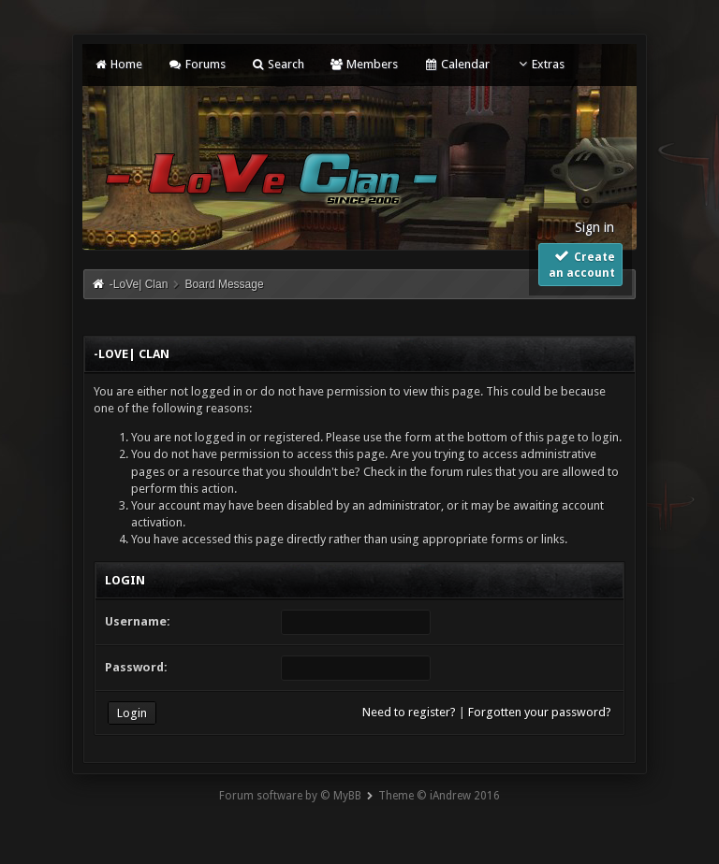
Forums (196, 64)
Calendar (456, 64)
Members (364, 64)
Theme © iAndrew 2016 (439, 795)
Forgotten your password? (539, 712)
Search (277, 64)
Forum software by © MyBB (290, 795)
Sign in (594, 227)
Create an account (582, 264)
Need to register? (409, 712)
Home (118, 64)
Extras (540, 64)
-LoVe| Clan (139, 284)
